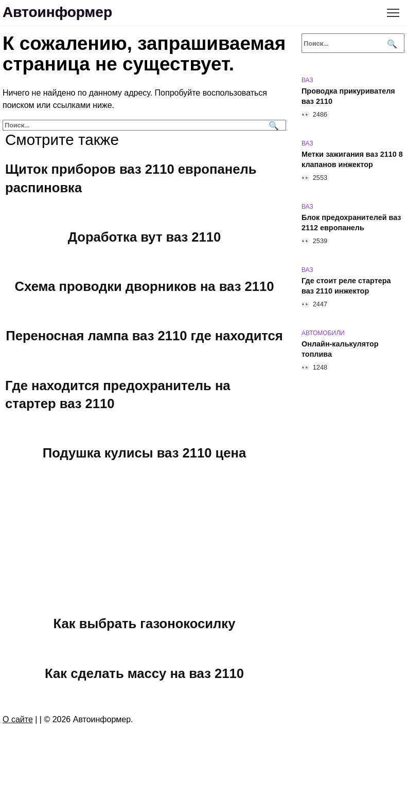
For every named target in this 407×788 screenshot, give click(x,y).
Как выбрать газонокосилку (145, 623)
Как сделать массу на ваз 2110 (144, 673)
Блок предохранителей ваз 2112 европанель (351, 222)
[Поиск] (272, 125)
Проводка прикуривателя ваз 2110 (348, 96)
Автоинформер (57, 12)
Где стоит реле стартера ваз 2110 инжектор (346, 286)
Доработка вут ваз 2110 (144, 237)
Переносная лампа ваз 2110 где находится (144, 335)
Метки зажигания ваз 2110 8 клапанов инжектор (352, 159)
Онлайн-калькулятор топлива (340, 349)
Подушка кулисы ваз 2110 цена (144, 453)
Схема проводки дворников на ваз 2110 (144, 286)
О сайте (18, 719)
